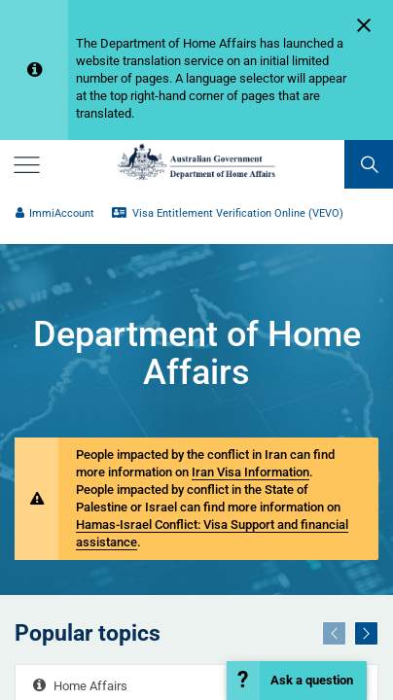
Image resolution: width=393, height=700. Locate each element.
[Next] (366, 633)
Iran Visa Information (250, 472)
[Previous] (334, 633)
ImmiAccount (55, 213)
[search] (368, 164)
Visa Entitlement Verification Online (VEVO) (228, 213)
